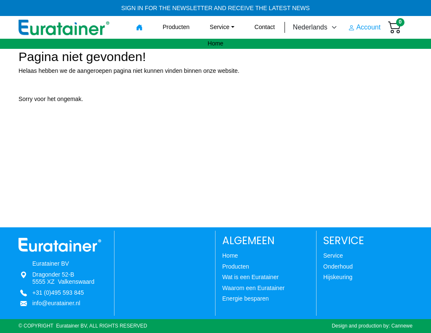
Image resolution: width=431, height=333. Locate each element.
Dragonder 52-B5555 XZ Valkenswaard (63, 278)
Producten (235, 266)
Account (364, 27)
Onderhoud (338, 266)
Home (230, 255)
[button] (222, 27)
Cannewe (401, 326)
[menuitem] (139, 27)
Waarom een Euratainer (253, 288)
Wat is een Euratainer (250, 277)
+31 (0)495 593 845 (58, 292)
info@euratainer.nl (56, 303)
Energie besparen (245, 298)
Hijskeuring (337, 277)
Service (333, 255)
